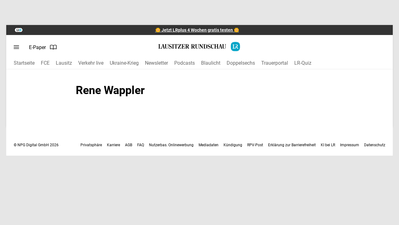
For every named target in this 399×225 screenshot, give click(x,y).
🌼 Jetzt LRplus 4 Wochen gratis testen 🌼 (197, 30)
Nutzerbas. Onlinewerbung (171, 145)
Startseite (24, 63)
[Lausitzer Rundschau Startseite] (199, 46)
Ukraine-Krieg (124, 63)
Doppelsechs (241, 63)
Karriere (113, 145)
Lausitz (64, 63)
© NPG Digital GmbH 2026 (36, 145)
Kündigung (233, 145)
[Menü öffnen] (16, 47)
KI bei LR (328, 145)
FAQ (140, 145)
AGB (128, 145)
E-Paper (43, 47)
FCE (45, 63)
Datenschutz (374, 145)
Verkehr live (90, 63)
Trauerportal (274, 63)
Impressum (349, 145)
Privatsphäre (91, 145)
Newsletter (156, 63)
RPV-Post (255, 145)
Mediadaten (209, 145)
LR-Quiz (302, 63)
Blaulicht (210, 63)
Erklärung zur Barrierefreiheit (292, 145)
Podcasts (184, 63)
